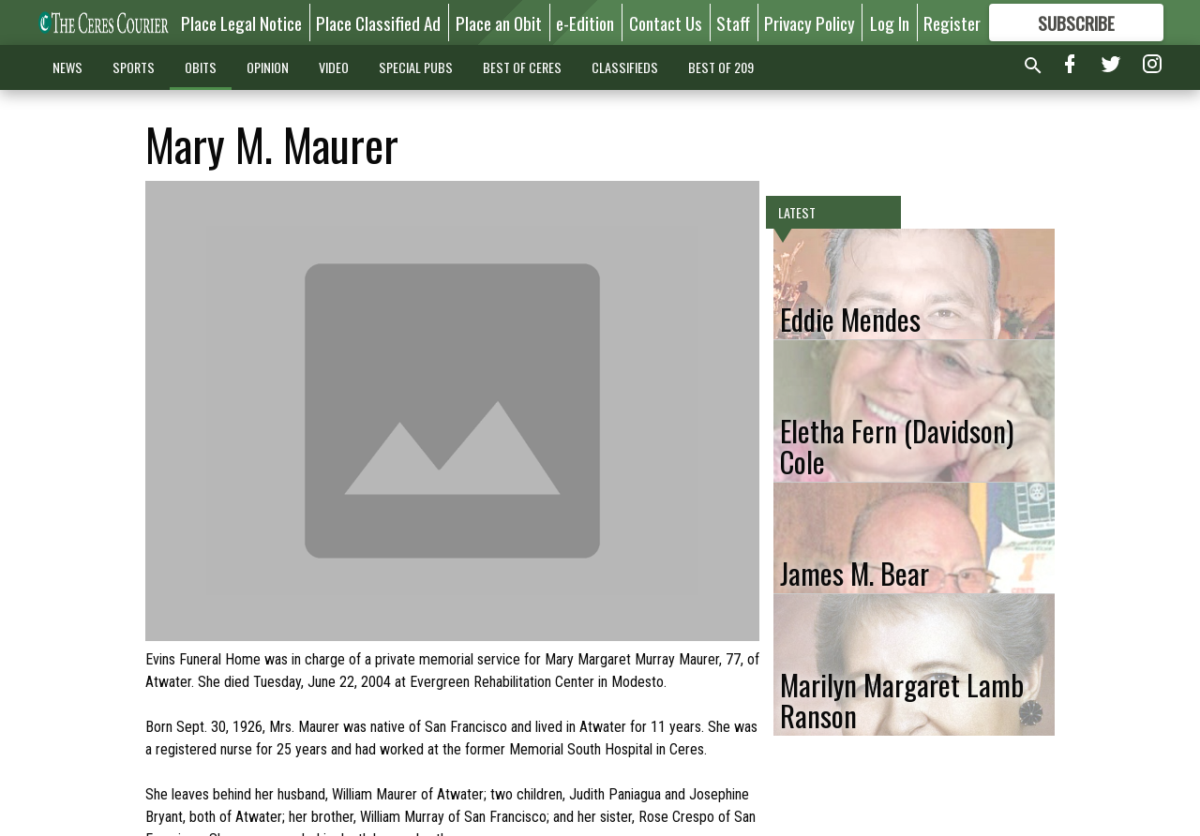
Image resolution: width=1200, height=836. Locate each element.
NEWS (67, 67)
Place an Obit (499, 22)
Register (952, 22)
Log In (889, 22)
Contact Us (665, 22)
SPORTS (133, 67)
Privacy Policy (809, 22)
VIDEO (334, 67)
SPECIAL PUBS (416, 67)
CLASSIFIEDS (625, 67)
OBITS (201, 67)
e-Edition (585, 22)
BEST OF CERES (522, 67)
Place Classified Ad (378, 22)
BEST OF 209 (721, 67)
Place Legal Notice (241, 22)
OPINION (268, 67)
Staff (733, 22)
